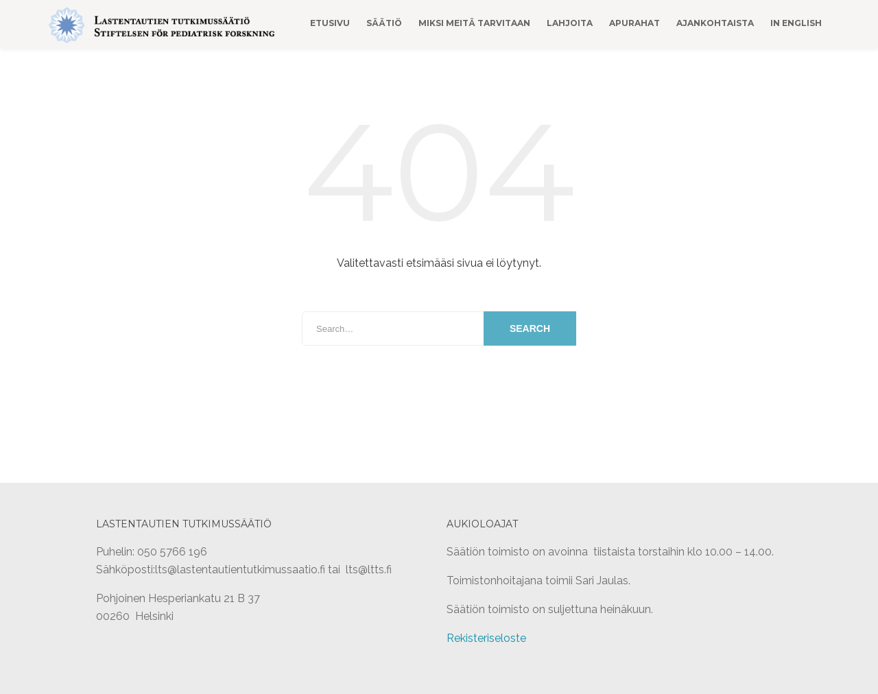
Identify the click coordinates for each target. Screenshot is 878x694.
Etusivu (330, 23)
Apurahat (634, 23)
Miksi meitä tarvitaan (474, 23)
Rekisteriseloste (486, 638)
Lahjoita (570, 23)
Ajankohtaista (715, 23)
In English (796, 23)
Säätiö (384, 23)
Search (530, 328)
